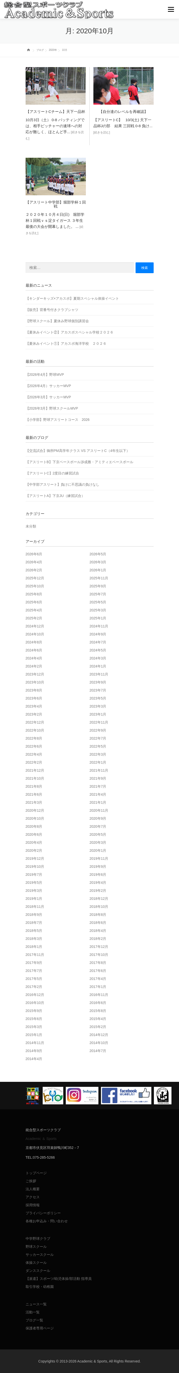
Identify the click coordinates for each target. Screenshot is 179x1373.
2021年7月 (98, 786)
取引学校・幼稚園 (40, 1287)
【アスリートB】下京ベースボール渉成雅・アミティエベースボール (79, 462)
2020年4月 (34, 842)
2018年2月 (98, 939)
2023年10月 (35, 682)
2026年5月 (98, 554)
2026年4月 (34, 562)
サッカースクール (40, 1255)
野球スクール (36, 1247)
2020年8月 (34, 826)
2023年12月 (35, 674)
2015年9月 (34, 1011)
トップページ (36, 1173)
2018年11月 (35, 907)
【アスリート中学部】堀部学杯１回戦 (56, 204)
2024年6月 (34, 650)
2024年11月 (99, 626)
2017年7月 (34, 971)
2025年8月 (34, 594)
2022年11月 (99, 722)
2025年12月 (35, 578)
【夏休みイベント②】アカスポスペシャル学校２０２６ (69, 332)
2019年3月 (34, 891)
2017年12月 (99, 947)
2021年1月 (98, 802)
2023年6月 (34, 698)
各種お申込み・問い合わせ (47, 1221)
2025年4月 (34, 610)
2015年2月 (98, 1027)
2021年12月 (35, 770)
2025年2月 (34, 618)
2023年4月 (34, 706)
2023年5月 (98, 698)
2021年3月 (34, 802)
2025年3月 (98, 610)
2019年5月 (34, 883)
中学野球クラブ (38, 1239)
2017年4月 (98, 979)
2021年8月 (34, 786)
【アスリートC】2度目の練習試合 (52, 473)
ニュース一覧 (36, 1304)
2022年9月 (98, 730)
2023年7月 (98, 690)
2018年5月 (34, 931)
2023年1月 (98, 714)
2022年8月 (34, 738)
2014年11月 (35, 1043)
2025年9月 (98, 586)
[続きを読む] (101, 132)
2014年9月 (34, 1051)
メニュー (170, 9)
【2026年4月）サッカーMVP (48, 386)
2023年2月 (34, 714)
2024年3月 (98, 658)
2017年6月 (98, 971)
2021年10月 (35, 778)
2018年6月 (98, 923)
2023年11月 (99, 674)
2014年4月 (34, 1059)
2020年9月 (98, 818)
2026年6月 (34, 554)
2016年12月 (35, 995)
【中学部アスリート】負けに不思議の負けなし (62, 484)
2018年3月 (34, 939)
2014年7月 (98, 1051)
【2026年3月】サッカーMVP (48, 397)
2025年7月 (98, 594)
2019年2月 (98, 891)
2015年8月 (98, 1011)
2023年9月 (98, 682)
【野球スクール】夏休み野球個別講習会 (57, 321)
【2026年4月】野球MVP (45, 375)
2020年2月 (34, 850)
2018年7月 (34, 923)
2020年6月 (34, 834)
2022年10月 (35, 730)
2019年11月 (99, 858)
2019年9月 (98, 867)
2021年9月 (98, 778)
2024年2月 (34, 666)
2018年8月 (98, 915)
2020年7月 (98, 826)
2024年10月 (35, 634)
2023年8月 (34, 690)
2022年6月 (34, 746)
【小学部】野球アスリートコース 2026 (58, 420)
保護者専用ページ (40, 1328)
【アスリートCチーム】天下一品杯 (55, 111)
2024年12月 (35, 626)
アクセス (33, 1197)
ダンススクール (38, 1271)
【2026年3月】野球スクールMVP (52, 408)
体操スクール (36, 1263)
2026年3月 (98, 562)
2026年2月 (34, 570)
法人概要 (33, 1189)
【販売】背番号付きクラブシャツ (52, 310)
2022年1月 (98, 762)
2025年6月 (34, 602)
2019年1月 (34, 899)
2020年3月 (98, 842)
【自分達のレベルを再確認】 (123, 111)
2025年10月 (35, 586)
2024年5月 (98, 650)
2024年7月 (98, 642)
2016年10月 (35, 1003)
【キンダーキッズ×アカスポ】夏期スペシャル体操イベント (72, 298)
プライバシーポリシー (43, 1213)
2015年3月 (34, 1027)
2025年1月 (98, 618)
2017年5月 (34, 979)
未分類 (31, 526)
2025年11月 (99, 578)
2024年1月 (98, 666)
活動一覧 (33, 1312)
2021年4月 (98, 794)
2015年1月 (34, 1035)
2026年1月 (98, 570)
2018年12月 (99, 899)
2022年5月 (98, 746)
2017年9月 (34, 963)
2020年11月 (99, 810)
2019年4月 (98, 883)
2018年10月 (99, 907)
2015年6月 (34, 1019)
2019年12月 (35, 858)
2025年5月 (98, 602)
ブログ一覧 (34, 1320)
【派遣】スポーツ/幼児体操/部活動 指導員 (59, 1279)
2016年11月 (99, 995)
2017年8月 (98, 963)
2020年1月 (98, 850)
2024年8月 (34, 642)
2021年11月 (99, 770)
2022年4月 (34, 754)
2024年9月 (98, 634)
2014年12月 (99, 1035)
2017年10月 (99, 955)
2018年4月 (98, 931)
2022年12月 (35, 722)
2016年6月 (98, 1003)
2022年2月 (34, 762)
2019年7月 (34, 875)
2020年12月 (35, 810)
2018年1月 (34, 947)
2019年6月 (98, 875)
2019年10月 (35, 867)
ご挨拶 (31, 1181)
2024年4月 (34, 658)
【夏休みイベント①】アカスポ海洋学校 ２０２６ (66, 343)
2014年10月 (99, 1043)
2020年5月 (98, 834)
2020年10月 (35, 818)
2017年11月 (35, 955)
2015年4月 (98, 1019)
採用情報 (33, 1205)
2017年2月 (34, 987)
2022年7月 (98, 738)
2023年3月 (98, 706)
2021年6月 (34, 794)
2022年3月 (98, 754)
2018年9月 (34, 915)
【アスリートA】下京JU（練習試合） (55, 496)
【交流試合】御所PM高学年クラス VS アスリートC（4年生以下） (78, 451)
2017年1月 (98, 987)
